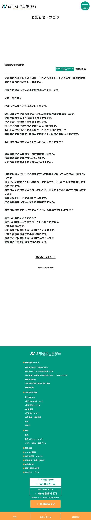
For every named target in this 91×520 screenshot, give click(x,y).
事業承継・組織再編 (33, 417)
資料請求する (45, 504)
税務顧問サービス (32, 362)
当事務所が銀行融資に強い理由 (37, 383)
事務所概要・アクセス (34, 456)
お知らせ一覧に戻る (45, 267)
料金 (27, 430)
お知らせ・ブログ (32, 472)
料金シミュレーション (34, 439)
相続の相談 (29, 387)
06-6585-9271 (45, 492)
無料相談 (28, 448)
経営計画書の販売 (32, 468)
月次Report (30, 397)
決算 (27, 421)
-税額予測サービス (32, 405)
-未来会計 (29, 409)
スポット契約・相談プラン (35, 443)
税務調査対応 (30, 379)
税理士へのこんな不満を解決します (39, 371)
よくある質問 (30, 452)
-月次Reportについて (34, 401)
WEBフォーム (45, 482)
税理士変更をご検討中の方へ (36, 367)
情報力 (27, 425)
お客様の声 (29, 464)
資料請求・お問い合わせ (35, 460)
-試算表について (31, 413)
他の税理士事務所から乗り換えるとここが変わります (46, 375)
